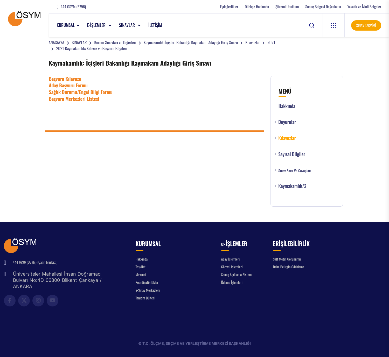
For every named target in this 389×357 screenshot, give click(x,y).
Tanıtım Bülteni (145, 297)
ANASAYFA (56, 42)
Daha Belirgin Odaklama (288, 266)
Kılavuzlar (252, 42)
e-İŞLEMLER (97, 25)
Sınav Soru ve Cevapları (294, 170)
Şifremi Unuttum (287, 6)
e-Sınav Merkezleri (148, 290)
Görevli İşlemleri (232, 266)
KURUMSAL (66, 25)
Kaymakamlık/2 (292, 186)
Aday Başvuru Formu (68, 85)
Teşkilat (140, 266)
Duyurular (287, 122)
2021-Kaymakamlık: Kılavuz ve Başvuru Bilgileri (91, 48)
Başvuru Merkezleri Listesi (74, 98)
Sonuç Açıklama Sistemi (237, 274)
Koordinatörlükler (147, 282)
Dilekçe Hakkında (257, 6)
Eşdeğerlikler (229, 6)
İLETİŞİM (155, 25)
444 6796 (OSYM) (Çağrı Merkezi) (35, 262)
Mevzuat (141, 274)
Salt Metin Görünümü (287, 259)
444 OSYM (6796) (73, 6)
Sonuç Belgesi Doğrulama (323, 6)
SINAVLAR (127, 25)
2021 (271, 42)
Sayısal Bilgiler (291, 154)
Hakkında (287, 106)
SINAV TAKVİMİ (366, 25)
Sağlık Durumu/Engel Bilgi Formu (81, 92)
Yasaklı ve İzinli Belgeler (364, 6)
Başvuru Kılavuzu (65, 78)
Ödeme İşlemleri (231, 282)
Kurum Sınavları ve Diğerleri (115, 42)
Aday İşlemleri (230, 259)
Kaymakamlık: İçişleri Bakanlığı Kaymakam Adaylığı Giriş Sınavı (191, 42)
